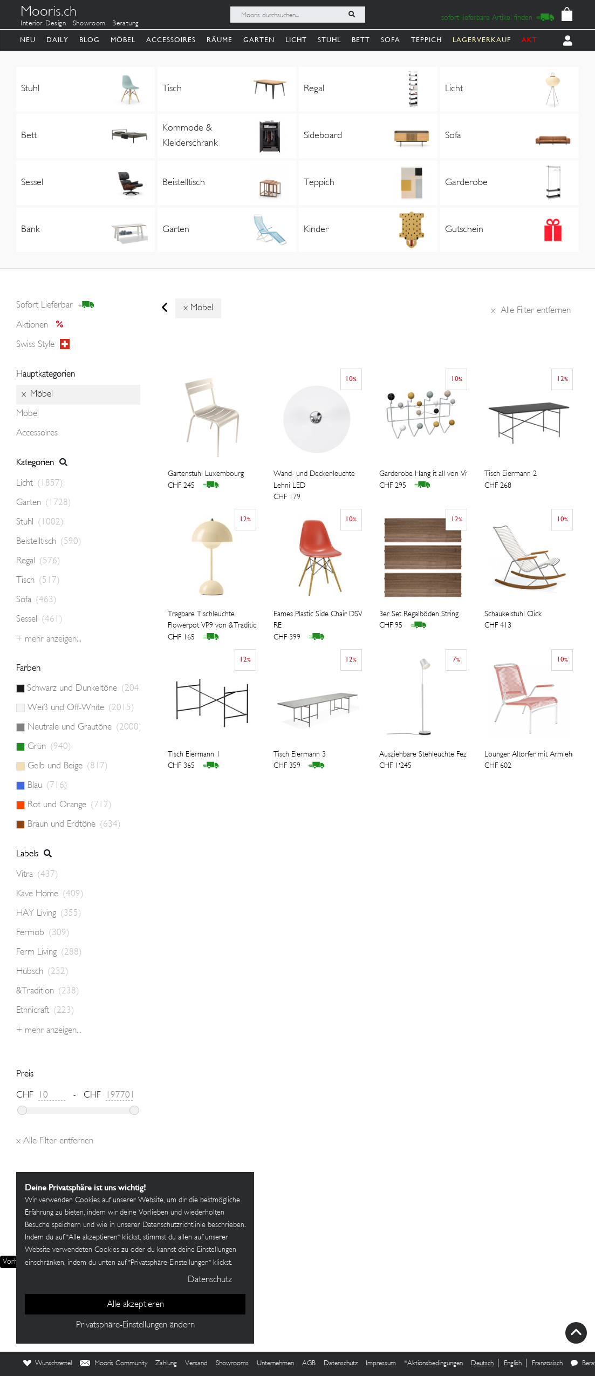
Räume (219, 40)
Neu (28, 40)
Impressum (381, 1363)
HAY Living (48, 913)
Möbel (123, 40)
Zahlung (166, 1363)
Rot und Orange (70, 805)
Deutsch (482, 1363)
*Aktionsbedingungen (433, 1363)
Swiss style (43, 344)
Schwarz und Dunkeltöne (83, 688)
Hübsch (42, 972)
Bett (361, 40)
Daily (57, 40)
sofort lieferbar (55, 305)
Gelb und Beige (68, 766)
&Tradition (47, 991)
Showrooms (232, 1363)
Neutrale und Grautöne (84, 727)
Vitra (37, 874)
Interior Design (43, 24)
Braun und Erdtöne (74, 824)
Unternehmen (275, 1363)
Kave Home (50, 894)
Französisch (547, 1363)
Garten (259, 40)
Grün (49, 747)
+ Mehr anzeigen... (48, 639)
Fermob (43, 933)
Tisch (38, 580)
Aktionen (43, 325)
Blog (89, 40)
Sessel (39, 619)
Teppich (426, 40)
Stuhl (329, 40)
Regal (38, 561)
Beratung (125, 24)
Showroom (89, 24)
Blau (47, 785)
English (513, 1363)
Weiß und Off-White (81, 708)
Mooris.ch (48, 13)
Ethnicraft (45, 1010)
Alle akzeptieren (135, 1304)
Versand (196, 1363)
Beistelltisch (48, 541)
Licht (296, 40)
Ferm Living (49, 952)
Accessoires (171, 40)
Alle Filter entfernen (531, 310)
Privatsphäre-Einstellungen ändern (135, 1325)
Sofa (390, 40)
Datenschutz (341, 1363)
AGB (309, 1363)
